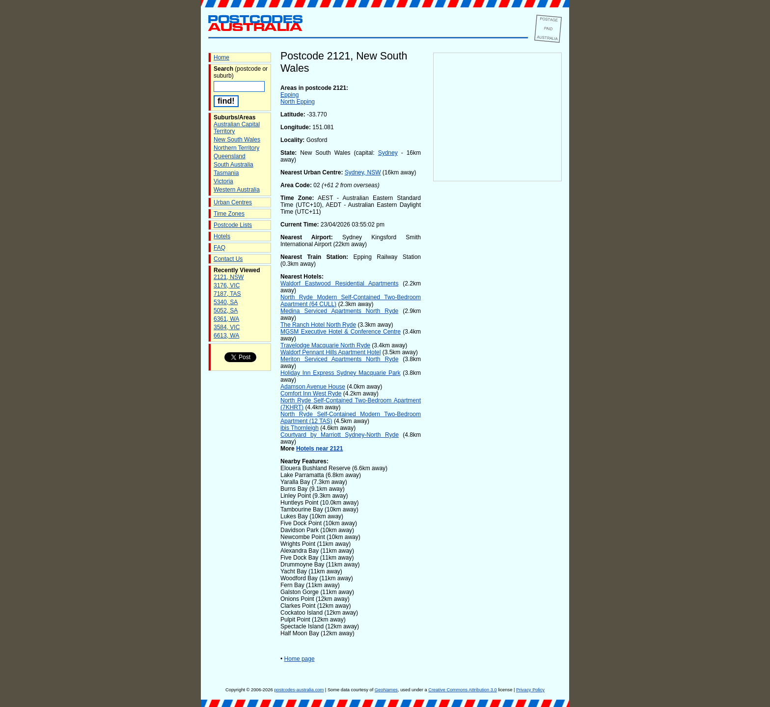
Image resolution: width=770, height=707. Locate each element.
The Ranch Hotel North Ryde (318, 324)
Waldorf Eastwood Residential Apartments (339, 283)
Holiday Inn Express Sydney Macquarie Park (340, 372)
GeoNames (386, 689)
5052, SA (226, 310)
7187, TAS (227, 293)
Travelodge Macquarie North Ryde (325, 345)
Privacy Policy (530, 689)
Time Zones (229, 213)
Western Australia (237, 189)
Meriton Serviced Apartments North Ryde (339, 359)
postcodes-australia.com (299, 689)
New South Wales (237, 139)
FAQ (219, 247)
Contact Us (228, 258)
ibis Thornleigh (299, 427)
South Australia (233, 164)
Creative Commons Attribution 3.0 (462, 689)
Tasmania (226, 173)
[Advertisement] (497, 344)
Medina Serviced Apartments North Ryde (339, 311)
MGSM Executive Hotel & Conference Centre (340, 331)
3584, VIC (227, 327)
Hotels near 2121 (319, 448)
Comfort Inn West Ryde (311, 393)
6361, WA (226, 318)
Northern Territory (236, 147)
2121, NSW (229, 277)
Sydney (388, 152)
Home (221, 57)
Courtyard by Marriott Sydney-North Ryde (339, 434)
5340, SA (226, 302)
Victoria (223, 181)
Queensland (230, 156)
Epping (289, 94)
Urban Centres (233, 202)
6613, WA (226, 335)
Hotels (222, 236)
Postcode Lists (233, 225)
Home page (299, 658)
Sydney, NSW (363, 172)
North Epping (297, 101)
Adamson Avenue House (312, 386)
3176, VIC (227, 285)
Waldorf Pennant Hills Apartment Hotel (330, 352)
